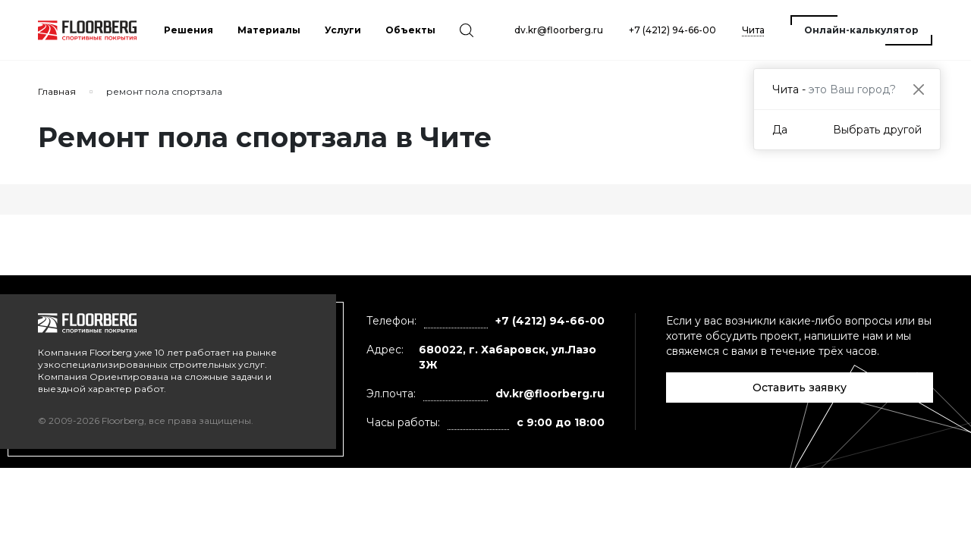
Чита (753, 30)
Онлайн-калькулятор (861, 30)
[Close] (918, 89)
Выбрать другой (877, 129)
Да (779, 129)
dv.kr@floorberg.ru (558, 30)
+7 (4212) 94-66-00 (672, 30)
